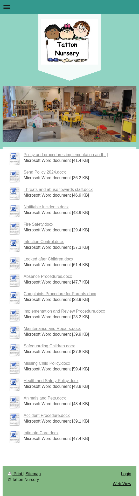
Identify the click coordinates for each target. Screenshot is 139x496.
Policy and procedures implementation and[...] (66, 155)
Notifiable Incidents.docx (46, 207)
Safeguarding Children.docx (49, 346)
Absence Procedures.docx (48, 276)
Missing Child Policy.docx (47, 363)
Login (126, 474)
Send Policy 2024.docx (45, 172)
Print (15, 474)
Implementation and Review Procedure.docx (64, 311)
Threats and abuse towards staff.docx (58, 189)
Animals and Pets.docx (45, 398)
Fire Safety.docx (38, 224)
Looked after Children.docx (48, 259)
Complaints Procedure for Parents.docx (60, 294)
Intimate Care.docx (41, 433)
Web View (122, 483)
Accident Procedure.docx (47, 415)
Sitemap (33, 474)
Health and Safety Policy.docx (51, 380)
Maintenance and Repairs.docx (52, 328)
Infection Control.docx (44, 241)
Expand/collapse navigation (69, 6)
